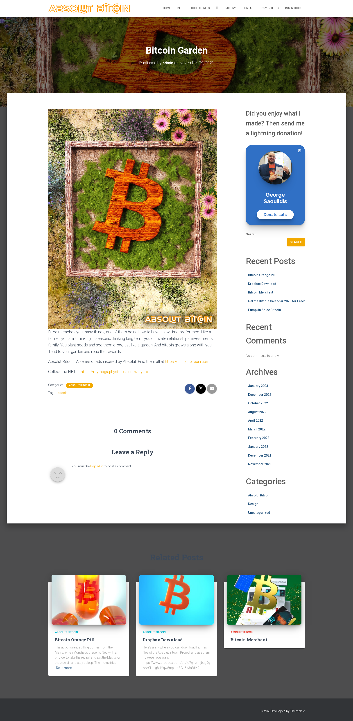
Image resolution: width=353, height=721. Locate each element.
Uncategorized (259, 512)
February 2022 (258, 438)
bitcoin (63, 392)
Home (167, 8)
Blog (180, 8)
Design (253, 504)
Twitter (217, 8)
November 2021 (260, 464)
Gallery (230, 8)
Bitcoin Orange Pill (262, 275)
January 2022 (258, 446)
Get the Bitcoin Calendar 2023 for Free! (276, 301)
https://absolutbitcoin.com (188, 361)
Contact (248, 8)
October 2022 (258, 403)
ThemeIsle (297, 711)
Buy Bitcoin (293, 8)
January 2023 (258, 385)
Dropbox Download (262, 283)
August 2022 (257, 412)
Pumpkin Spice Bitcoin (264, 310)
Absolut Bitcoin (79, 385)
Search (251, 234)
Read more (64, 667)
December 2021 (259, 455)
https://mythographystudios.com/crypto (116, 371)
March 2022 (256, 429)
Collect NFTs (200, 8)
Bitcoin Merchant (260, 292)
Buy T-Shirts (270, 8)
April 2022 (255, 420)
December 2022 (259, 394)
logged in (96, 466)
